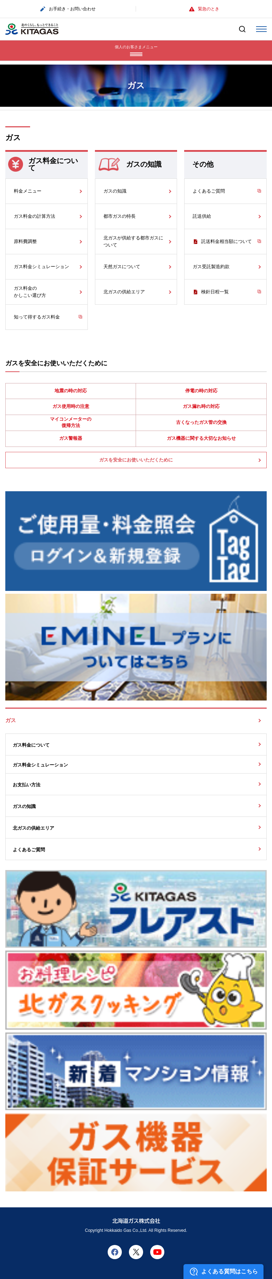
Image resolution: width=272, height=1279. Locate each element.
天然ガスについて (121, 266)
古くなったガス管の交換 (201, 422)
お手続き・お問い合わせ (68, 9)
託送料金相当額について (226, 241)
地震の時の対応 (71, 390)
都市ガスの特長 (119, 216)
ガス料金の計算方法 (34, 216)
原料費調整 (25, 241)
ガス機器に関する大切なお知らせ (201, 438)
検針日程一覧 (215, 291)
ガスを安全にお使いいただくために (136, 460)
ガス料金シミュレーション (41, 266)
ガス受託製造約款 (211, 266)
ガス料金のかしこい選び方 (30, 292)
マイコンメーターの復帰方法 (70, 422)
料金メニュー (27, 191)
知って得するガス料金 (37, 317)
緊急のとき (204, 8)
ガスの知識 (114, 191)
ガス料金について (31, 745)
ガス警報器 (70, 438)
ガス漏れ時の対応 (201, 406)
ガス (10, 720)
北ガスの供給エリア (124, 291)
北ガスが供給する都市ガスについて (133, 241)
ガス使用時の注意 (70, 406)
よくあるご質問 (209, 191)
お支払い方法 (26, 784)
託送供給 (202, 216)
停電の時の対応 (201, 390)
